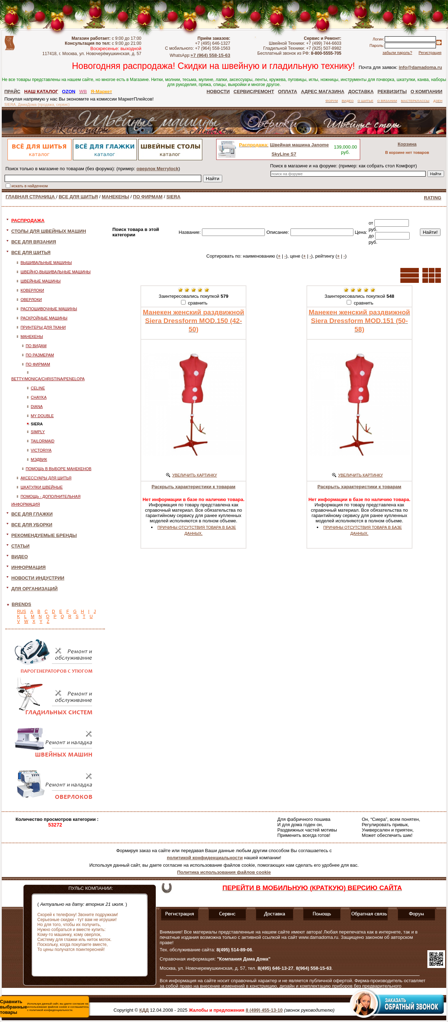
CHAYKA (39, 397)
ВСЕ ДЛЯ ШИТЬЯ (78, 196)
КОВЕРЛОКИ (32, 290)
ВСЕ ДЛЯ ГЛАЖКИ (32, 514)
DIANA (37, 406)
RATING (432, 197)
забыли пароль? (397, 52)
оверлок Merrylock (157, 168)
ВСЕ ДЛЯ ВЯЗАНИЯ (33, 241)
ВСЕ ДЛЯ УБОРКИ (31, 524)
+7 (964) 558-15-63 (210, 55)
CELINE (38, 388)
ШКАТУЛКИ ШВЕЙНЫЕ (42, 487)
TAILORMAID (42, 441)
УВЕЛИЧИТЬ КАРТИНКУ (194, 475)
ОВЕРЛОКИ (31, 299)
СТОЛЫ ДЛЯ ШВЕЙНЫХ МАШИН (48, 231)
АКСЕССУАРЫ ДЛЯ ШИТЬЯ (46, 478)
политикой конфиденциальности (204, 857)
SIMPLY (38, 432)
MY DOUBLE (42, 416)
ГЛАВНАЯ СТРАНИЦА (31, 196)
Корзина (407, 144)
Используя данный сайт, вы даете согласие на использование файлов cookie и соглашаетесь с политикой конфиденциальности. (44, 1007)
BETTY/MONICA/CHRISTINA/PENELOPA (48, 379)
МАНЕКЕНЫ (115, 196)
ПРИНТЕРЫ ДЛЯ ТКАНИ (43, 327)
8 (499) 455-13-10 (264, 1010)
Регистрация (429, 52)
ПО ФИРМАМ (147, 196)
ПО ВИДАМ (36, 346)
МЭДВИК (39, 459)
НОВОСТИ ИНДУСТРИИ (37, 578)
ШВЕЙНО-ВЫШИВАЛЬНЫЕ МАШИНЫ (56, 272)
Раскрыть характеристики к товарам (193, 486)
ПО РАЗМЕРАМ (40, 355)
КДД (144, 1010)
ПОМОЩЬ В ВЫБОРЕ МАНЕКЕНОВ (58, 469)
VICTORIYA (41, 450)
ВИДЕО (19, 556)
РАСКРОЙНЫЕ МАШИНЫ (44, 318)
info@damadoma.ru (420, 67)
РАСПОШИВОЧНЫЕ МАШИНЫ (49, 309)
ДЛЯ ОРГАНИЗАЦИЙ (34, 588)
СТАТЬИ (20, 546)
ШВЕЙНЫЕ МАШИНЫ (41, 281)
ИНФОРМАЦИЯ (28, 567)
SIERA (173, 196)
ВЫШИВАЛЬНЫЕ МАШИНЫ (46, 262)
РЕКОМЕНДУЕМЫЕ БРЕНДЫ (44, 535)
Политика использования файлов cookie (224, 872)
